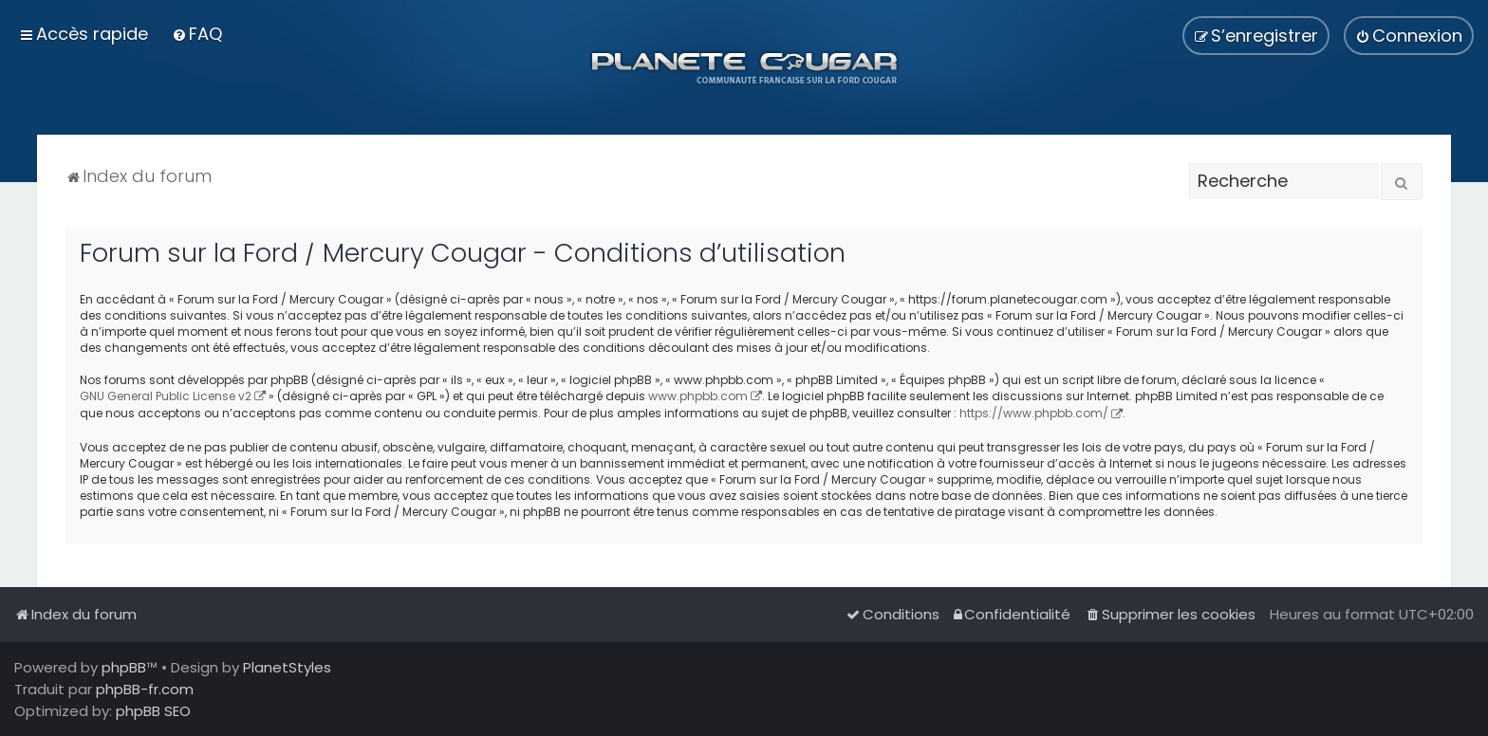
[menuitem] (197, 33)
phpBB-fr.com (145, 689)
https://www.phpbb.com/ (1033, 413)
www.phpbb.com (698, 396)
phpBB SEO (153, 711)
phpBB (124, 667)
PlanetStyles (287, 667)
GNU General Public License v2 (165, 396)
